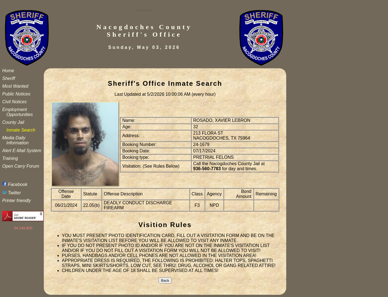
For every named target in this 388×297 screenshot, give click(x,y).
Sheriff (8, 78)
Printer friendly (16, 200)
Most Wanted (15, 86)
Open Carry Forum (20, 166)
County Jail (13, 122)
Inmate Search (20, 130)
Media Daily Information (15, 140)
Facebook (14, 184)
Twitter (11, 192)
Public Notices (16, 94)
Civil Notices (14, 101)
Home (8, 70)
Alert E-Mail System (21, 150)
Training (10, 158)
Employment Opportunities (17, 112)
